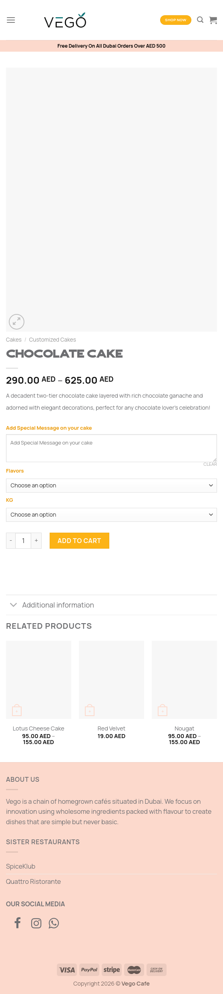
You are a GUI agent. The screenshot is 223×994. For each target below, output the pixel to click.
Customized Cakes (52, 339)
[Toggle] (14, 605)
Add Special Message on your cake (49, 427)
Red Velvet (112, 728)
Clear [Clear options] (210, 464)
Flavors (15, 471)
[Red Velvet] (111, 680)
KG (9, 500)
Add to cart (79, 540)
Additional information (50, 605)
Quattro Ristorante (33, 881)
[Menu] (11, 20)
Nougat (184, 728)
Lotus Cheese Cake (38, 728)
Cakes (14, 339)
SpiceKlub (20, 866)
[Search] (200, 20)
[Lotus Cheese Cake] (38, 680)
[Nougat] (184, 680)
